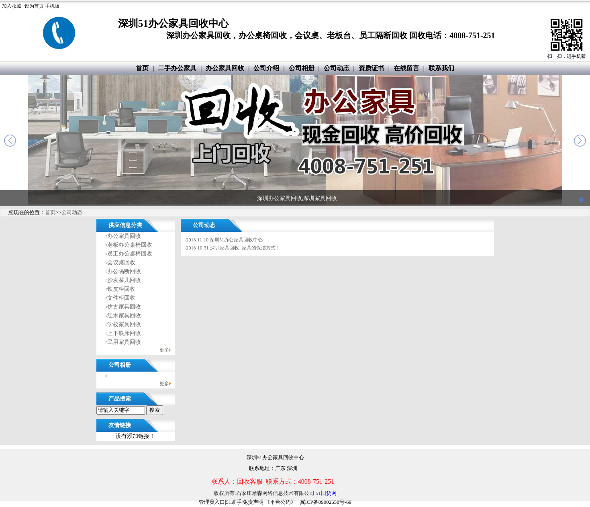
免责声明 (253, 502)
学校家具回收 (124, 324)
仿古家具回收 (124, 307)
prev (10, 141)
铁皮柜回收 (121, 289)
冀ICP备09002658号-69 (326, 502)
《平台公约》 (280, 502)
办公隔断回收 (124, 271)
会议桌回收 (121, 263)
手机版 (52, 6)
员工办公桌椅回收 (129, 254)
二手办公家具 (177, 68)
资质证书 (371, 68)
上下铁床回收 (124, 333)
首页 (142, 68)
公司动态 (336, 68)
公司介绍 (266, 68)
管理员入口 (212, 502)
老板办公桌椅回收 (129, 245)
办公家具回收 (225, 68)
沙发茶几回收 (124, 280)
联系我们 (441, 68)
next (580, 141)
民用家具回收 (124, 342)
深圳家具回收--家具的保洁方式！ (245, 248)
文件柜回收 (121, 298)
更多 (164, 350)
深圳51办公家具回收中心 (236, 240)
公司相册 (301, 68)
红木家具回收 (124, 316)
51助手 (234, 502)
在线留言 (406, 68)
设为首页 (34, 6)
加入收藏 (11, 6)
